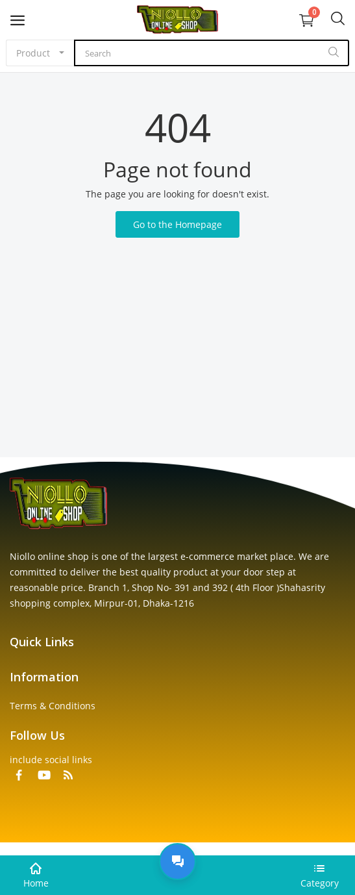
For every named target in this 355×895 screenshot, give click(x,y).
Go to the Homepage (177, 224)
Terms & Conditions (52, 706)
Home (36, 883)
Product (33, 53)
